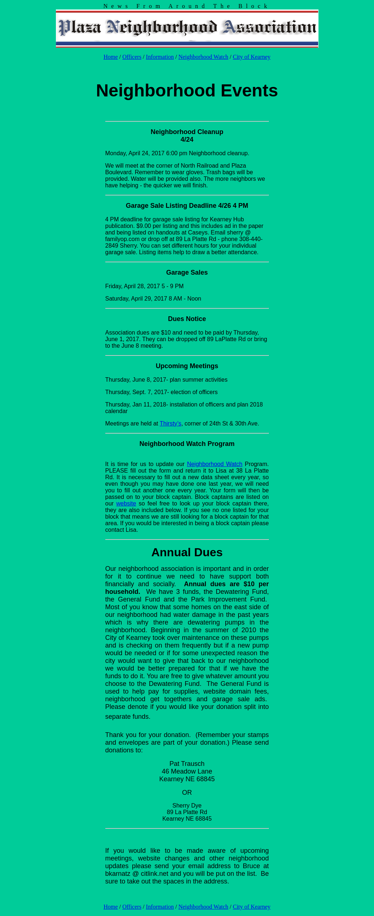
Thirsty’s (170, 423)
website (126, 503)
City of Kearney (252, 57)
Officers (131, 57)
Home (110, 57)
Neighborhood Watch (203, 57)
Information (160, 57)
